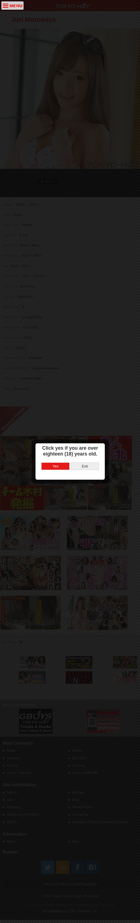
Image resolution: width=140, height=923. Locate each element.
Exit (85, 445)
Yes (55, 445)
